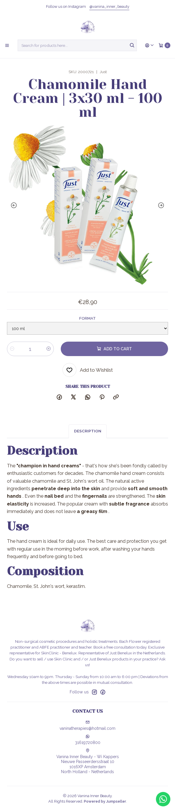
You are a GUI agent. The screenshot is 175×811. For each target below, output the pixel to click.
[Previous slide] (13, 205)
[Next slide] (162, 205)
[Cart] (164, 45)
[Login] (149, 45)
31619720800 (87, 739)
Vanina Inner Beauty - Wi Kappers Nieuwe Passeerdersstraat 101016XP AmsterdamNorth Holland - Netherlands (87, 761)
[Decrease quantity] (12, 349)
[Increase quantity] (49, 349)
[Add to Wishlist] (87, 370)
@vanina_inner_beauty (109, 6)
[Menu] (7, 45)
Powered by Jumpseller (105, 801)
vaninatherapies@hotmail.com (87, 725)
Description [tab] (87, 434)
